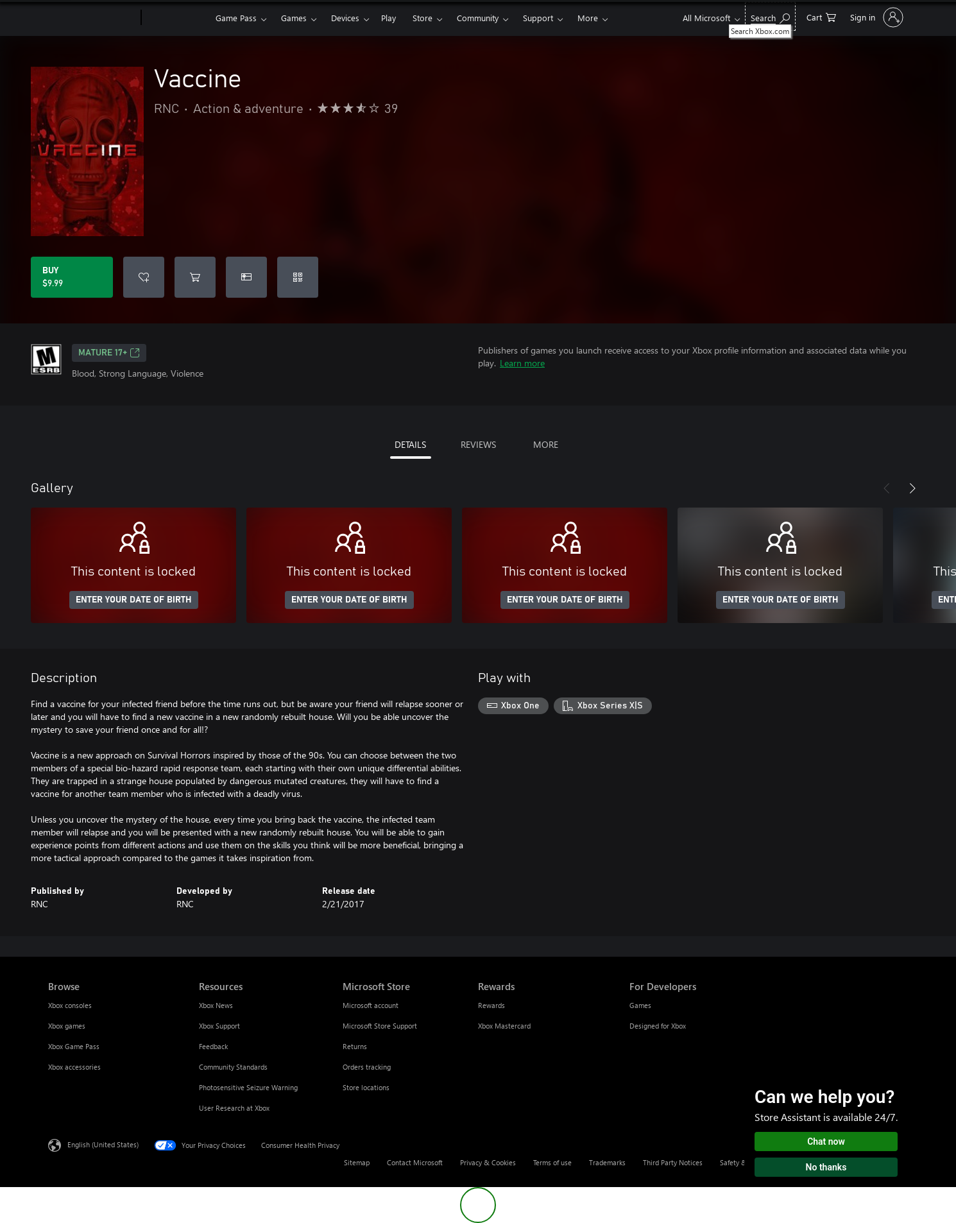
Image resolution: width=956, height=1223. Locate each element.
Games (294, 17)
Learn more (522, 363)
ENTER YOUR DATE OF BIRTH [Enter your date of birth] (134, 599)
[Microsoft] (92, 18)
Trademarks (607, 1162)
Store (422, 17)
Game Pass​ (236, 17)
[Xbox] (177, 18)
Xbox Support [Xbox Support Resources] (219, 1026)
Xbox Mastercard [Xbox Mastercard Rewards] (504, 1026)
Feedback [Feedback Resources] (213, 1046)
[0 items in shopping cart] (821, 16)
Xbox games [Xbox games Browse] (66, 1026)
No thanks (826, 1167)
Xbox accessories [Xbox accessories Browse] (74, 1067)
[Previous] (887, 488)
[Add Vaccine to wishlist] (143, 277)
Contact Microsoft (415, 1162)
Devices (345, 17)
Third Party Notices (673, 1162)
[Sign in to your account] (875, 17)
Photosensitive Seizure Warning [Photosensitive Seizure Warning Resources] (248, 1087)
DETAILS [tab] (410, 444)
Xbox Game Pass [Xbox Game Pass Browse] (73, 1046)
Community (478, 17)
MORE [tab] (545, 444)
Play (388, 17)
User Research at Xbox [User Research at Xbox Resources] (234, 1108)
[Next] (912, 488)
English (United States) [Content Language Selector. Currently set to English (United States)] (103, 1144)
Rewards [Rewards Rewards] (491, 1005)
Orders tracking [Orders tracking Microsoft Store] (367, 1067)
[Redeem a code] (297, 277)
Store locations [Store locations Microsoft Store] (366, 1087)
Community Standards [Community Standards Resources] (233, 1067)
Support (538, 17)
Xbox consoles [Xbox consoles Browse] (70, 1005)
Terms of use (552, 1162)
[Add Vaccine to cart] (195, 277)
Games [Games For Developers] (640, 1005)
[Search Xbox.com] (770, 16)
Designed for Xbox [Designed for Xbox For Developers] (657, 1026)
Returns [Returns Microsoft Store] (355, 1046)
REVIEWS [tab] (478, 444)
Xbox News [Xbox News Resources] (216, 1005)
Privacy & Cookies (488, 1162)
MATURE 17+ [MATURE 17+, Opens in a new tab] (109, 353)
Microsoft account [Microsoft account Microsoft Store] (370, 1005)
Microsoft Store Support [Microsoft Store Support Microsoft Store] (380, 1026)
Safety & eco (740, 1162)
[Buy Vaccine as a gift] (246, 277)
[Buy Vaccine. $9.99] (72, 277)
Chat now (826, 1141)
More (587, 17)
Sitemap (357, 1162)
